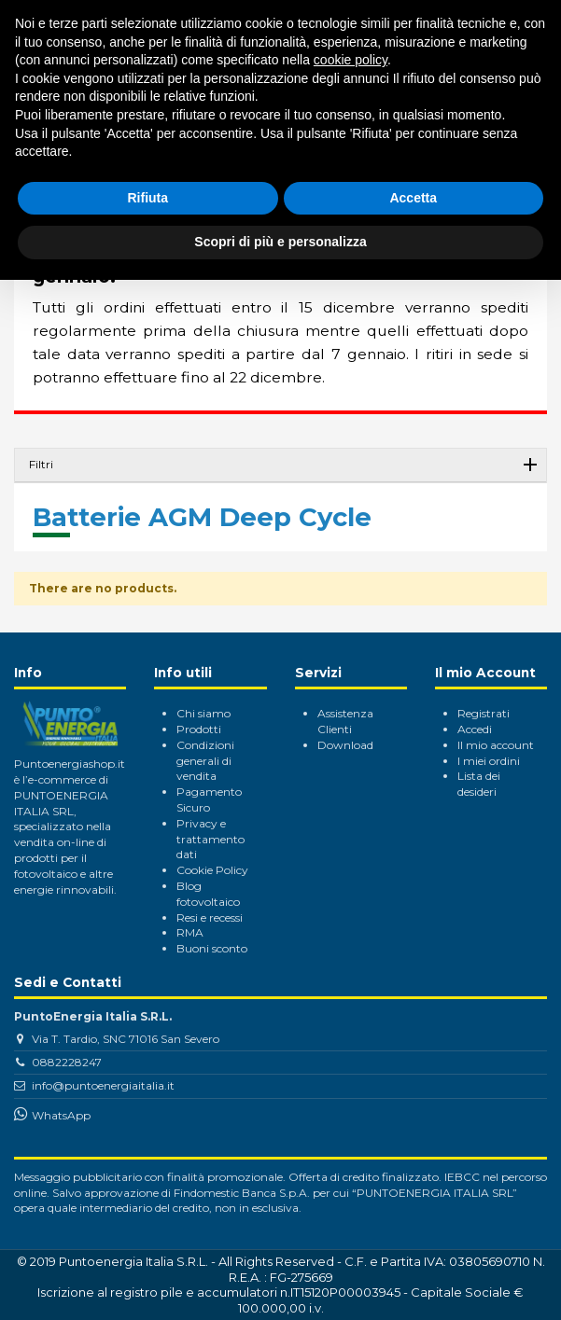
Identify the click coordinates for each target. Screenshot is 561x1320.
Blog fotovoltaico (208, 894)
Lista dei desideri (478, 784)
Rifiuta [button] (147, 197)
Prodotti (198, 729)
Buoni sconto (211, 948)
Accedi (474, 729)
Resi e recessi (209, 917)
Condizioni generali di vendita (205, 761)
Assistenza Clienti (345, 721)
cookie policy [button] (350, 59)
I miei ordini (488, 761)
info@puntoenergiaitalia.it (103, 1085)
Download (345, 745)
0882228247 (67, 1062)
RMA (189, 932)
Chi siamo (203, 713)
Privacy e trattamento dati (210, 839)
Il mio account (495, 745)
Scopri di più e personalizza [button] (280, 241)
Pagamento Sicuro (209, 799)
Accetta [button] (413, 197)
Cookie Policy (212, 870)
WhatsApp (61, 1115)
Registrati (483, 713)
